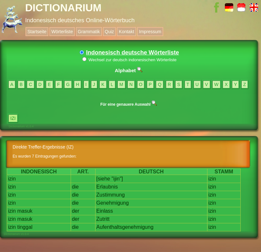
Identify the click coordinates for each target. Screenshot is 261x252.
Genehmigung (112, 203)
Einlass (104, 211)
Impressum (150, 31)
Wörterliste (62, 31)
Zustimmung (110, 195)
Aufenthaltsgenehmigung (125, 227)
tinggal (24, 227)
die (75, 186)
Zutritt (103, 219)
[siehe (103, 178)
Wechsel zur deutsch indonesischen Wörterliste (129, 59)
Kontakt (126, 31)
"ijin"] (117, 178)
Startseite (36, 31)
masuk (24, 211)
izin (12, 178)
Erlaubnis (107, 186)
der (75, 211)
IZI (12, 118)
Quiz (109, 31)
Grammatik (89, 31)
